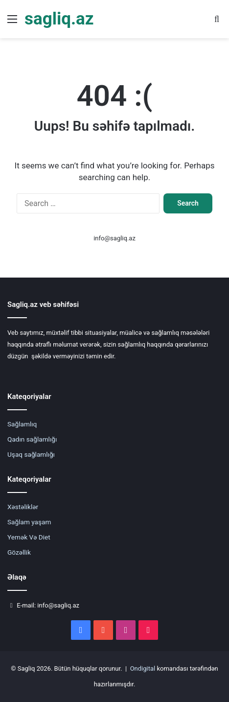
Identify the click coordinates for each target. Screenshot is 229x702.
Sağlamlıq (22, 424)
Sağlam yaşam (29, 522)
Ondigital (143, 668)
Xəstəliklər (22, 507)
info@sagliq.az (114, 238)
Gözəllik (19, 552)
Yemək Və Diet (28, 537)
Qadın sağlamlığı (32, 439)
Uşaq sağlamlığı (31, 454)
